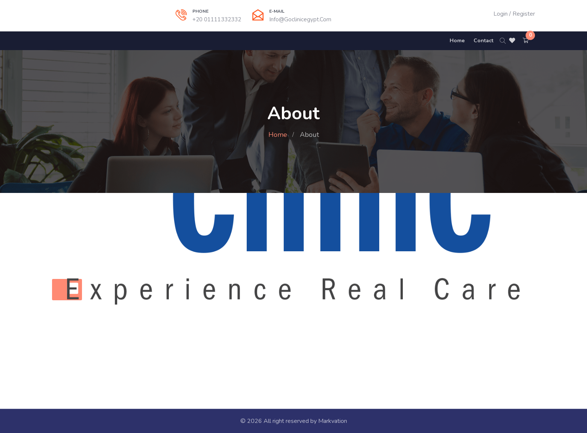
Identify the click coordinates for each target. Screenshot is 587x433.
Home (457, 40)
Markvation (332, 421)
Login (500, 14)
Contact (483, 40)
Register (524, 14)
